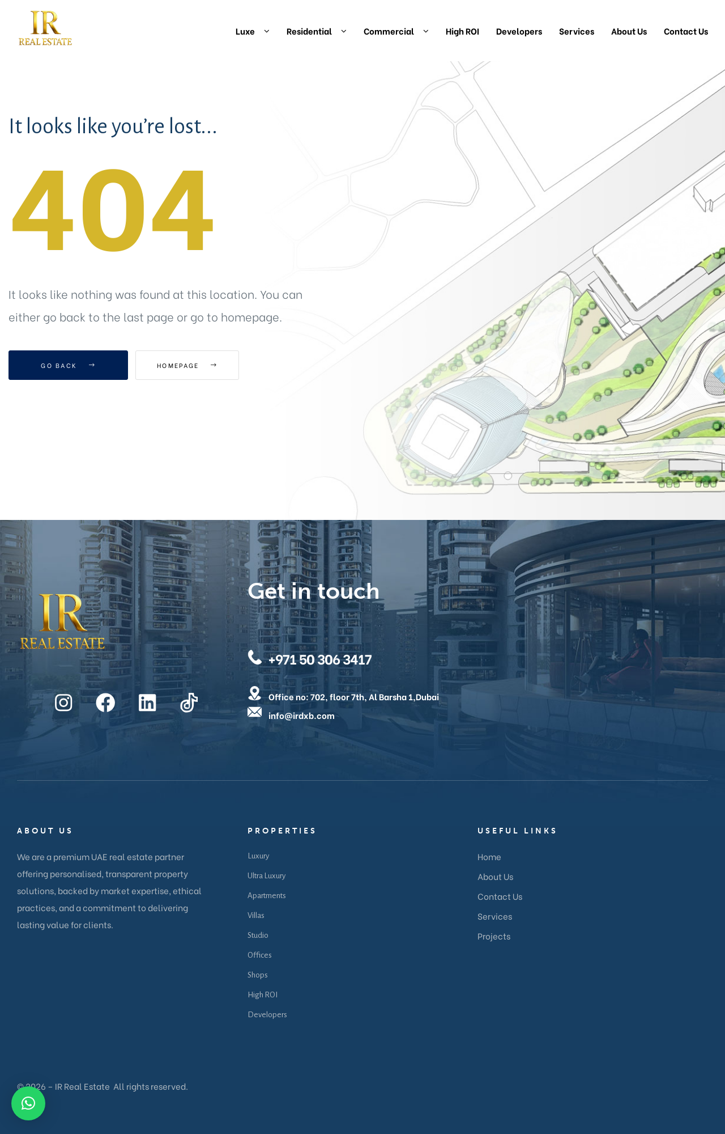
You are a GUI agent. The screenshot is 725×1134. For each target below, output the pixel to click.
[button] (28, 1103)
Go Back (68, 365)
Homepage (198, 365)
